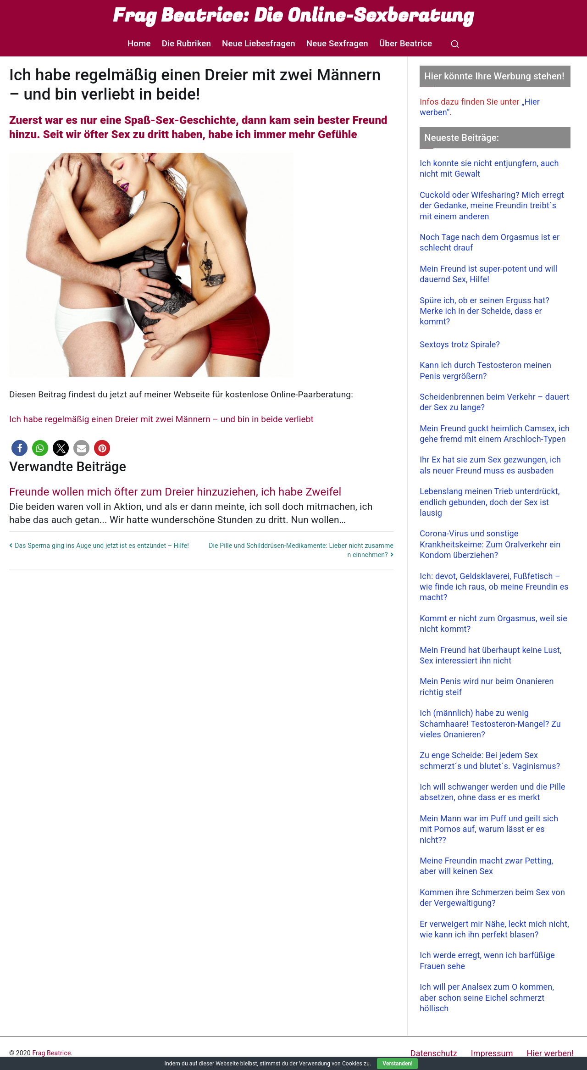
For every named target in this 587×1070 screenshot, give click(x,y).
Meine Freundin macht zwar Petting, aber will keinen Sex (486, 866)
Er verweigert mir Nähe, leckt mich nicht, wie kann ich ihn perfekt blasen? (494, 929)
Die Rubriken (186, 44)
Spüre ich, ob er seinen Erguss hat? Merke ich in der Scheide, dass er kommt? (484, 311)
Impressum (492, 1053)
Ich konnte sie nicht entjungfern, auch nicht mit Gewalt (489, 168)
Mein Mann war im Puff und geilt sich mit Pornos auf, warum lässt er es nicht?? (489, 829)
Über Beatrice (405, 44)
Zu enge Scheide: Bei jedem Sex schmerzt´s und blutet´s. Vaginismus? (490, 760)
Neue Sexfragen (337, 44)
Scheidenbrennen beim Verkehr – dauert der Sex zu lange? (494, 402)
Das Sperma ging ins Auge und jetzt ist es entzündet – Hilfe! (102, 545)
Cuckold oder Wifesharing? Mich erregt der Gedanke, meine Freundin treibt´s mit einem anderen (492, 205)
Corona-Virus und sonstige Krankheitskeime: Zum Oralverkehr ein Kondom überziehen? (490, 544)
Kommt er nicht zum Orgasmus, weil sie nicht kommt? (493, 623)
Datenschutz (433, 1053)
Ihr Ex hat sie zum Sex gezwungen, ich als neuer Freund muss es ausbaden (490, 465)
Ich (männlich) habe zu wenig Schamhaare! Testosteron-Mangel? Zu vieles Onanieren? (490, 723)
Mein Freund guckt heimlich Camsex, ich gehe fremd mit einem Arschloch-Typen (495, 434)
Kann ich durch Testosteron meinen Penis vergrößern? (485, 370)
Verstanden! (397, 1063)
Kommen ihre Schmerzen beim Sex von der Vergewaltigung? (492, 897)
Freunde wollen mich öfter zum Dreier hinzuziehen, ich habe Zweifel (175, 491)
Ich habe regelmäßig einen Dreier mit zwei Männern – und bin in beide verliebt (161, 419)
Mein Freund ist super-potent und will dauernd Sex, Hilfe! (488, 274)
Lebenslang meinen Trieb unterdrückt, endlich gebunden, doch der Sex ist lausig (489, 502)
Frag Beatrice (51, 1053)
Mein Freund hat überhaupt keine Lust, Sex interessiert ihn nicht (491, 655)
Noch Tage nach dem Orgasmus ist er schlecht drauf (489, 242)
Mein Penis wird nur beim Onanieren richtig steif (487, 686)
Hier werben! (550, 1053)
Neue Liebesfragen (258, 44)
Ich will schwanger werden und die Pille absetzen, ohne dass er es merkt (492, 792)
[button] (19, 448)
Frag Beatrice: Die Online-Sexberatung (293, 15)
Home (139, 44)
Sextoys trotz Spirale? (460, 344)
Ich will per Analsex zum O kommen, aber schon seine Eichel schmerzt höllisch (487, 997)
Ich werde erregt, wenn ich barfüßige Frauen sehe (487, 960)
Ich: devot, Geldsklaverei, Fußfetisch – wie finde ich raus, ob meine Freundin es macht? (494, 586)
